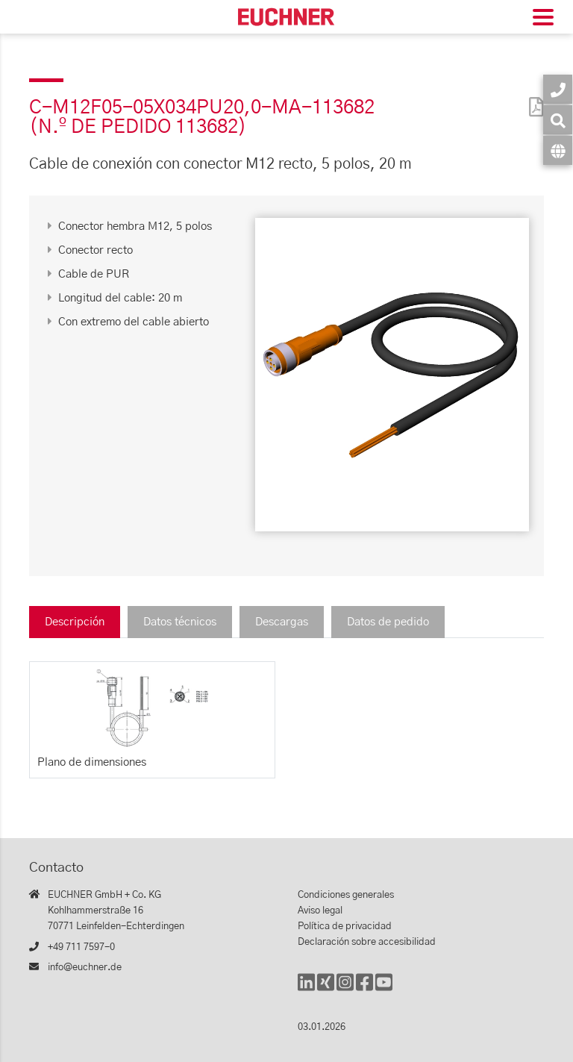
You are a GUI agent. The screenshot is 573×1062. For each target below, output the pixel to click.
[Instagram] (345, 989)
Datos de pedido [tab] (388, 622)
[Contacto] (557, 89)
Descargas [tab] (281, 622)
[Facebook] (364, 989)
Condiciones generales (346, 895)
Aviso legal (320, 911)
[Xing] (325, 989)
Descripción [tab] (74, 622)
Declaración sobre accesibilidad (367, 942)
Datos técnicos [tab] (179, 622)
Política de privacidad (345, 926)
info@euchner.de (85, 967)
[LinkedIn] (306, 989)
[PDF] (533, 97)
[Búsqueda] (557, 119)
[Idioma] (557, 150)
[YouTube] (383, 989)
